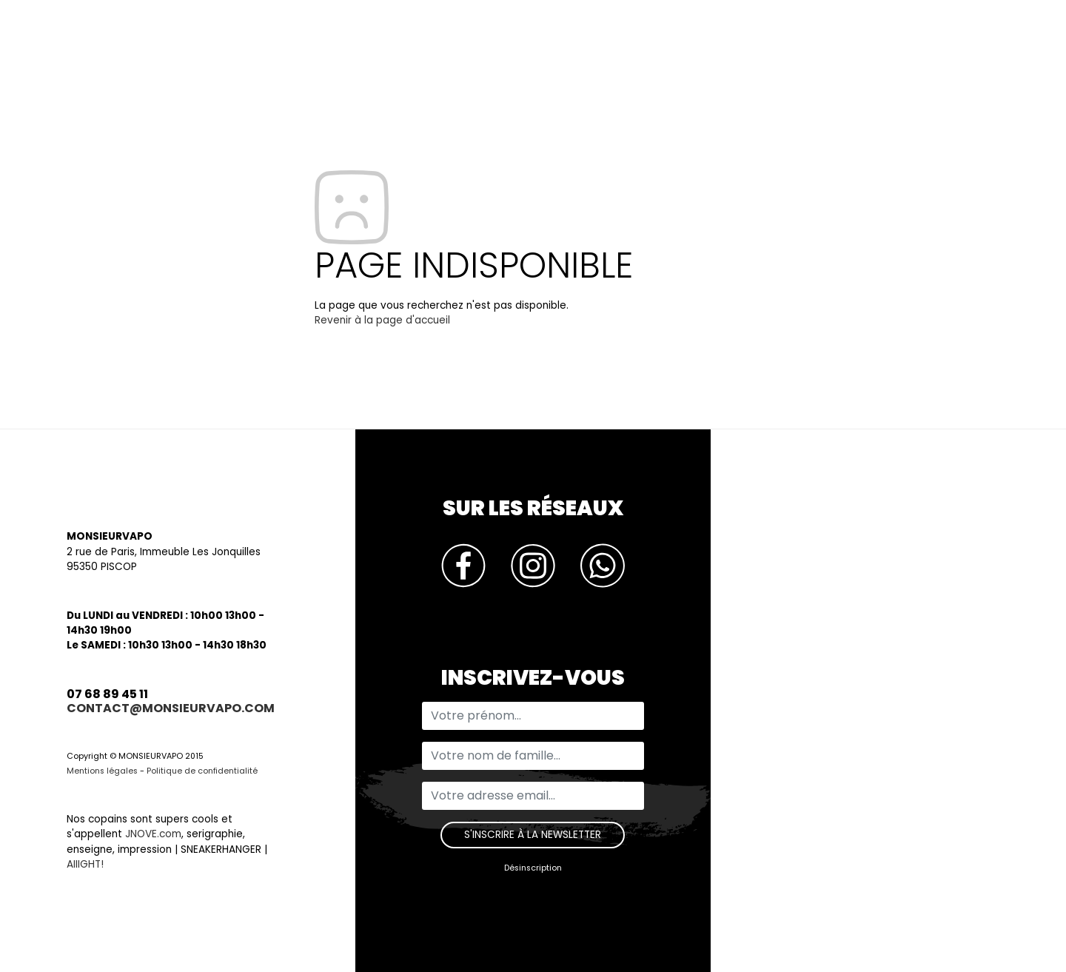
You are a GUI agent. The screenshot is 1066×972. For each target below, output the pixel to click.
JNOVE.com (153, 834)
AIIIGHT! (85, 864)
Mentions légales (102, 771)
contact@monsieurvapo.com (171, 708)
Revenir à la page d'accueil (382, 320)
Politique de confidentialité (202, 771)
